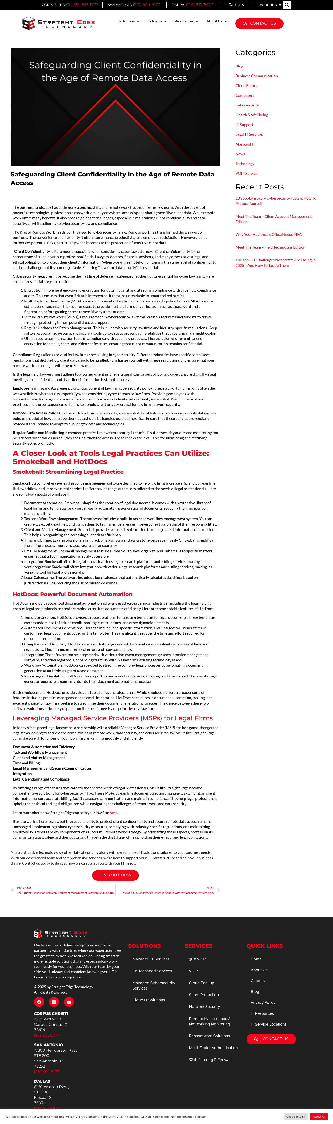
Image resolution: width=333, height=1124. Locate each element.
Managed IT (245, 144)
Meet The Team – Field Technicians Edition (270, 247)
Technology (245, 163)
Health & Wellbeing (252, 114)
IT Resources (262, 1013)
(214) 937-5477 (199, 4)
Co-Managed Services (152, 971)
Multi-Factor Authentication (213, 1048)
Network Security (204, 1006)
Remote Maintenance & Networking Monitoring (210, 1021)
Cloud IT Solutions (149, 1000)
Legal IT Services (249, 134)
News (240, 153)
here (113, 812)
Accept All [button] (319, 1116)
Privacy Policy (263, 1002)
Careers (236, 4)
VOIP (193, 971)
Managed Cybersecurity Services (154, 985)
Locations (269, 5)
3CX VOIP (197, 959)
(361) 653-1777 (85, 4)
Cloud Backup (247, 85)
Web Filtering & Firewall (210, 1059)
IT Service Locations (269, 1024)
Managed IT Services (151, 959)
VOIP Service (246, 173)
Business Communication (257, 75)
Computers (245, 95)
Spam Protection (204, 994)
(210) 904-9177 (146, 4)
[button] (287, 5)
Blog (239, 66)
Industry (157, 21)
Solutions (129, 21)
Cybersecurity (247, 105)
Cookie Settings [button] (296, 1116)
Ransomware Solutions (209, 1036)
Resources (186, 21)
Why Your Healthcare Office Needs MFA (269, 234)
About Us (216, 21)
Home (256, 959)
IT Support (244, 124)
